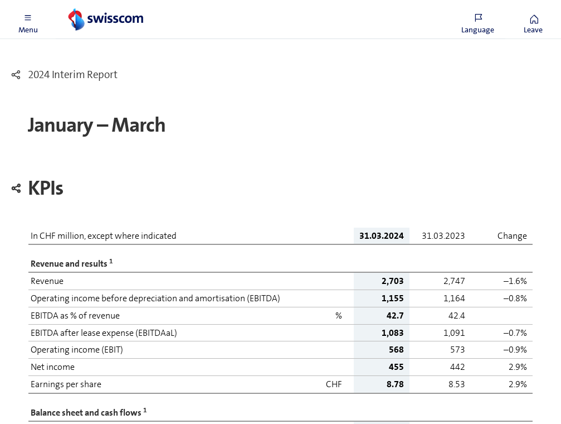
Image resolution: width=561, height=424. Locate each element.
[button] (28, 19)
